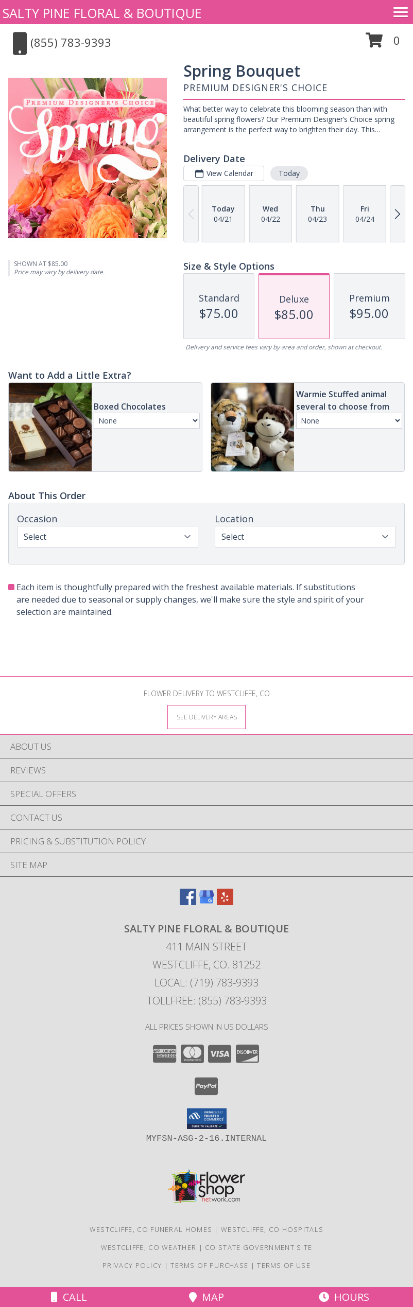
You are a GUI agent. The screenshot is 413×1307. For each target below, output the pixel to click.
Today (289, 173)
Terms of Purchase (209, 1265)
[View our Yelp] (225, 902)
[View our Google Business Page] (206, 902)
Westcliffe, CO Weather (149, 1247)
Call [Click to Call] (69, 1297)
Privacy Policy (132, 1265)
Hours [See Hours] (344, 1297)
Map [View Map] (206, 1297)
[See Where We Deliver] (206, 716)
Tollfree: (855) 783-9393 (207, 1001)
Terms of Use (284, 1265)
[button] (383, 44)
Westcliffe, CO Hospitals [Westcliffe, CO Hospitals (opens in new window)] (272, 1229)
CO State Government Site (258, 1247)
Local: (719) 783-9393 (206, 983)
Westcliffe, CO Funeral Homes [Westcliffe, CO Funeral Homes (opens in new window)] (151, 1229)
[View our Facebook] (188, 902)
